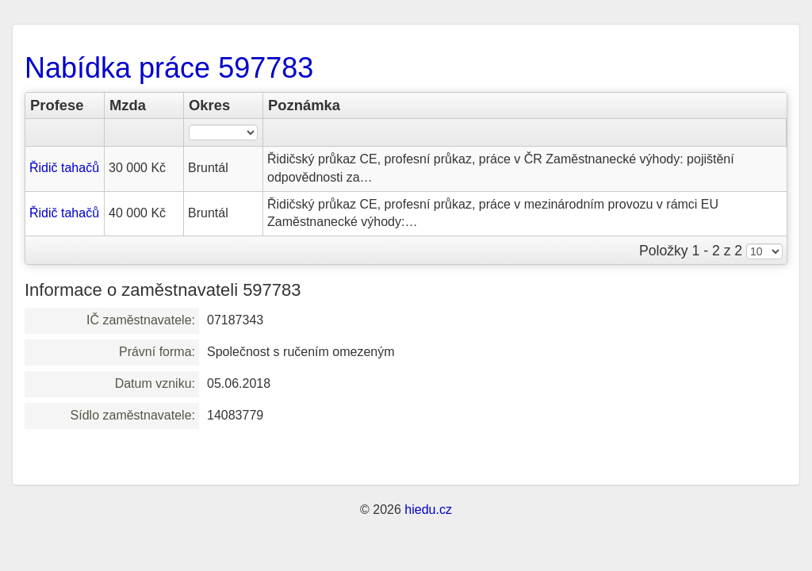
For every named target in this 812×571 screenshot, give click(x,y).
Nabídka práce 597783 (169, 68)
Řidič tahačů (64, 167)
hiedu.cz (428, 509)
